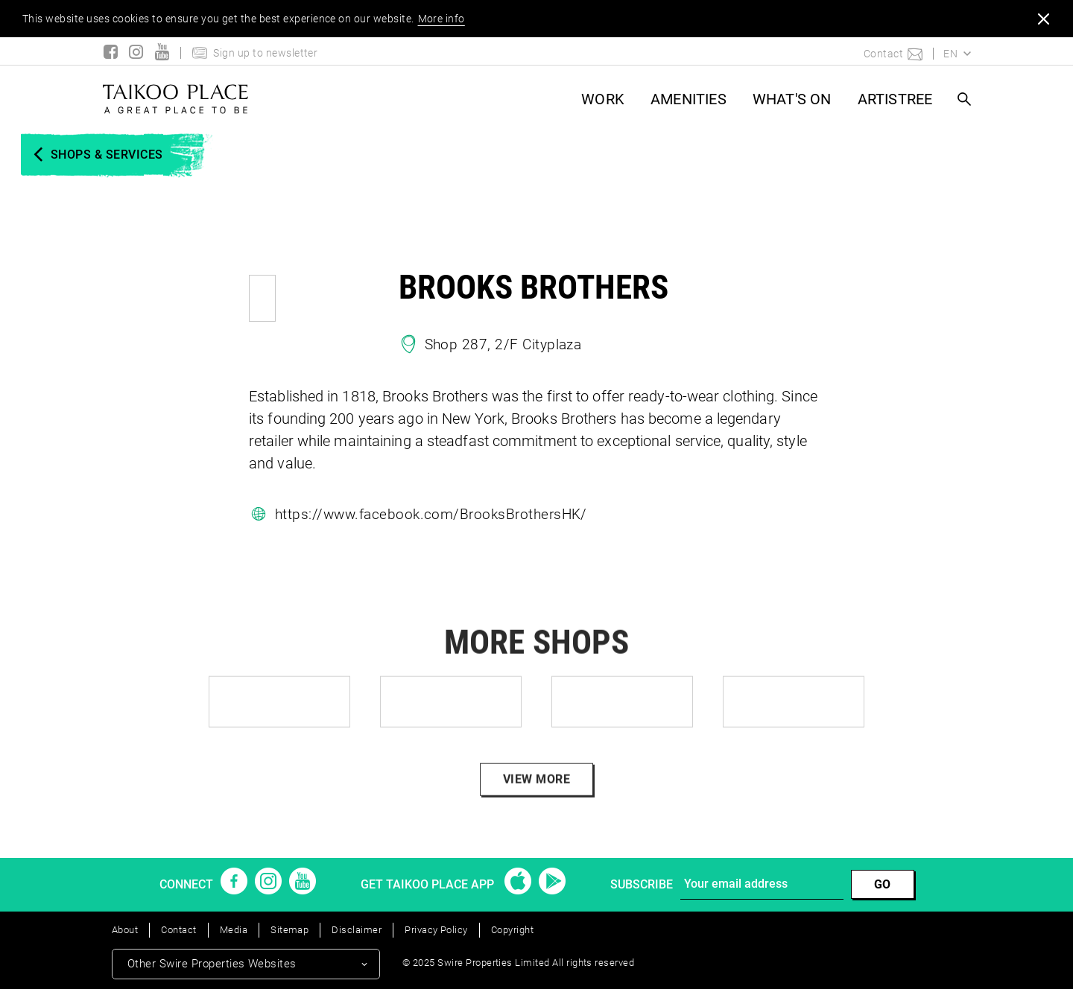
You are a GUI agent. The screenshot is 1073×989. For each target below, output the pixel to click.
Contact (178, 929)
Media (233, 929)
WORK (602, 99)
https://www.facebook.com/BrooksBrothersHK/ (431, 514)
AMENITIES (689, 99)
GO (882, 884)
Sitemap (289, 929)
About (125, 929)
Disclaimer (357, 929)
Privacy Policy (436, 929)
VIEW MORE (537, 798)
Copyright (512, 929)
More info (441, 19)
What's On (792, 99)
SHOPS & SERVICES (107, 154)
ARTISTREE (895, 99)
